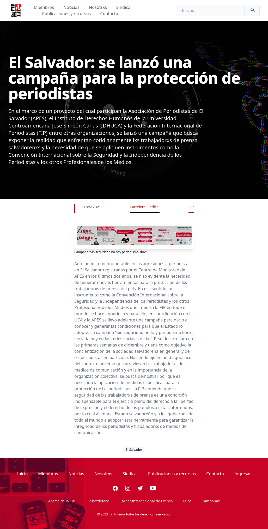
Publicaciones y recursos (67, 13)
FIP (191, 206)
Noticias (72, 7)
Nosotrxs (98, 7)
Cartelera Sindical (145, 206)
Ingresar (242, 474)
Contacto (109, 13)
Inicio (22, 474)
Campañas (211, 500)
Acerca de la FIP (61, 500)
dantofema (117, 514)
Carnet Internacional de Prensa (146, 500)
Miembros (44, 7)
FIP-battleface (97, 500)
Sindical (124, 7)
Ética (187, 500)
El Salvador (134, 449)
